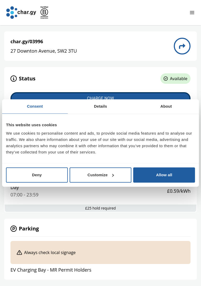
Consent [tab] (35, 106)
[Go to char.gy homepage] (21, 12)
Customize (100, 175)
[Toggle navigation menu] (192, 12)
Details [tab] (100, 106)
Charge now (100, 98)
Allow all (164, 175)
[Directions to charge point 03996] (182, 46)
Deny (37, 175)
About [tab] (166, 106)
